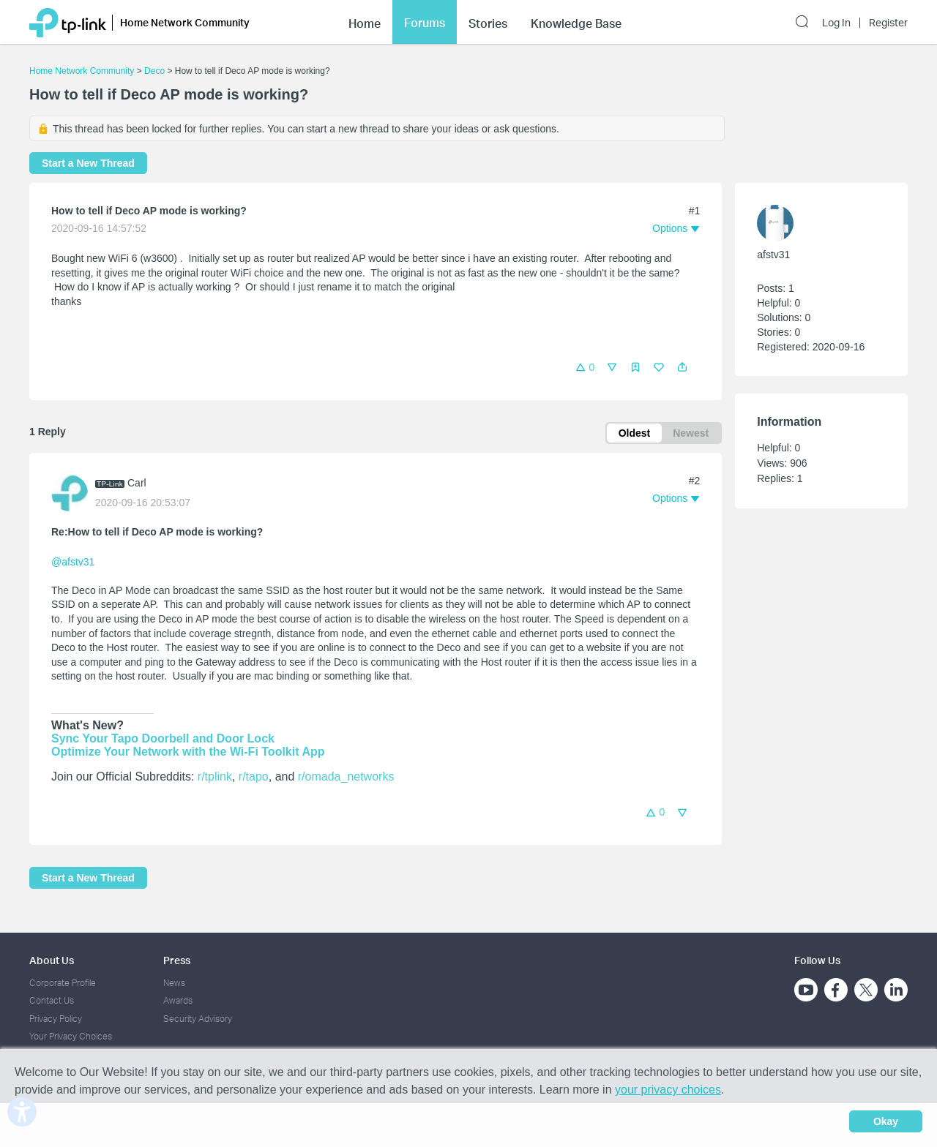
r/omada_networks (346, 776)
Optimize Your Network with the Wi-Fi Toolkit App (187, 751)
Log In (836, 23)
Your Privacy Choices (70, 1036)
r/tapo (254, 776)
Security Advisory (197, 1018)
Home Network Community (81, 71)
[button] (682, 367)
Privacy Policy (55, 1018)
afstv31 (773, 254)
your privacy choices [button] (668, 1089)
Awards (178, 1000)
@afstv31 (72, 562)
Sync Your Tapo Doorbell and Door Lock (163, 738)
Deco (154, 71)
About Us (51, 960)
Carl (136, 483)
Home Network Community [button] (185, 22)
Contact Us (51, 1000)
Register (888, 23)
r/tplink (215, 776)
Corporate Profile (62, 982)
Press (176, 960)
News (174, 982)
